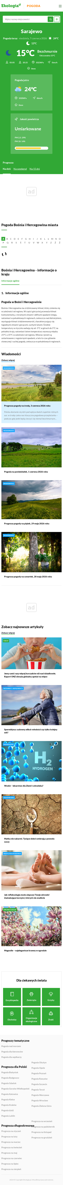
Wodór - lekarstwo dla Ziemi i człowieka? (23, 785)
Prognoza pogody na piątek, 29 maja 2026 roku (26, 523)
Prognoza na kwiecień (11, 1147)
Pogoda (33, 6)
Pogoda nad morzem (11, 1046)
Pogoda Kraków (8, 1105)
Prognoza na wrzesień (42, 1121)
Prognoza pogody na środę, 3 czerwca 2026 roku (27, 405)
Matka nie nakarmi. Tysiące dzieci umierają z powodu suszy (29, 840)
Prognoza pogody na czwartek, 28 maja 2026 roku (28, 576)
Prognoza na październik (43, 1127)
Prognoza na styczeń (11, 1131)
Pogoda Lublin (8, 1116)
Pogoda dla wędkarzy (11, 1057)
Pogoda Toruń (38, 1090)
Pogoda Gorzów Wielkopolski (15, 1089)
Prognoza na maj (9, 1153)
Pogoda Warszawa (40, 1095)
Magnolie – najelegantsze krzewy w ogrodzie (25, 950)
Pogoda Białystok (9, 1072)
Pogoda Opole (38, 1068)
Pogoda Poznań (39, 1073)
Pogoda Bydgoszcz (10, 1078)
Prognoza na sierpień (11, 1169)
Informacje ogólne (10, 280)
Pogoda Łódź (7, 1110)
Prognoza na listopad (41, 1132)
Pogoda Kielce (8, 1100)
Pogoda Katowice (9, 1094)
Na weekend (20, 168)
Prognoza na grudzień (42, 1138)
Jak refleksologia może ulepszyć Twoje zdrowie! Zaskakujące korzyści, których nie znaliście (27, 896)
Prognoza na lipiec (10, 1164)
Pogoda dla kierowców (12, 1052)
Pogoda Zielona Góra (41, 1106)
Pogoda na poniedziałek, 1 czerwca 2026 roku (26, 471)
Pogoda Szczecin (39, 1084)
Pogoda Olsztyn (39, 1062)
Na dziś (7, 168)
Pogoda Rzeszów (40, 1079)
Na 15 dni (35, 168)
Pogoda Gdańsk (8, 1083)
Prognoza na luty (9, 1137)
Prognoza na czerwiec (11, 1158)
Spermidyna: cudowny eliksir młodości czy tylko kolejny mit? (30, 731)
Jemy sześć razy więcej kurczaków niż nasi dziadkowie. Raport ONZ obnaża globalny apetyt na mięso (30, 675)
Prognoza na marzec (10, 1142)
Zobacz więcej (8, 360)
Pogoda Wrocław (40, 1100)
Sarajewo (31, 31)
